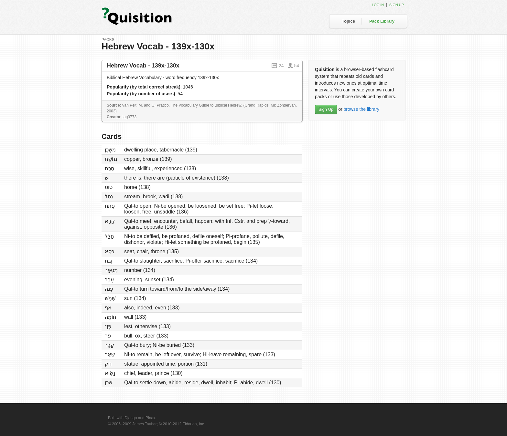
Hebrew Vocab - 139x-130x (143, 65)
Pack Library (381, 21)
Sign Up (325, 109)
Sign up (396, 5)
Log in (378, 5)
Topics (348, 21)
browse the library (361, 109)
